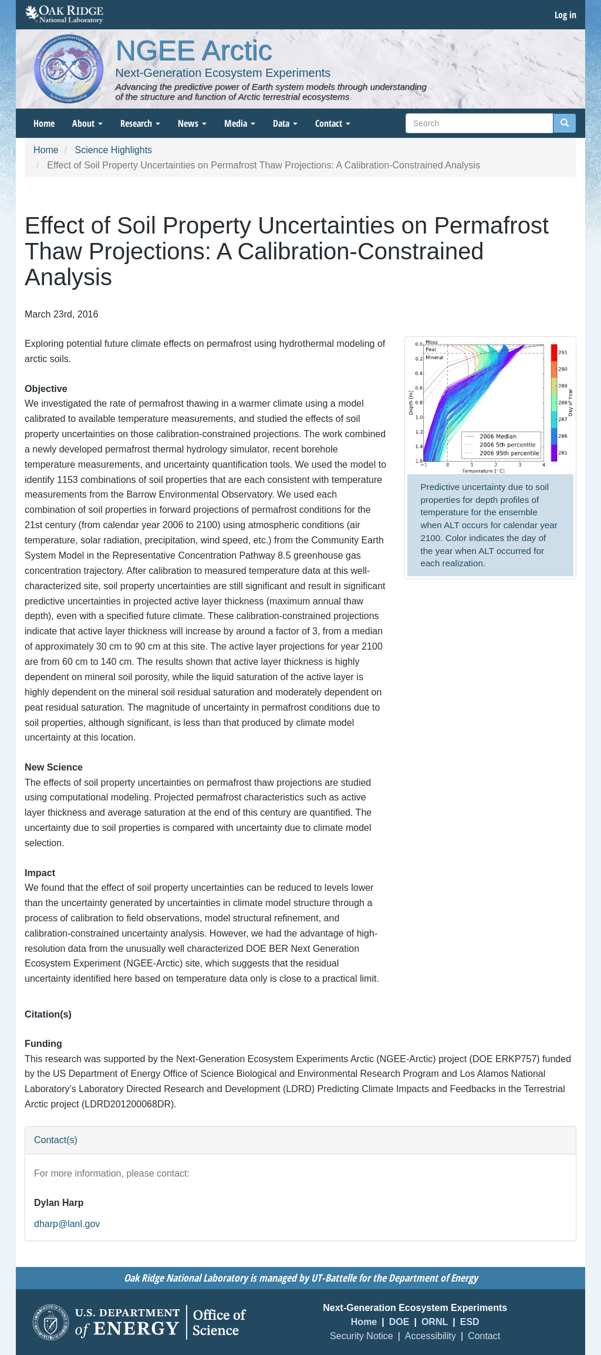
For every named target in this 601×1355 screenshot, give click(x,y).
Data (285, 123)
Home (44, 123)
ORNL (434, 1322)
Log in (565, 14)
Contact (332, 123)
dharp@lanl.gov (67, 1224)
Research (140, 123)
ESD (470, 1322)
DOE (399, 1322)
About (87, 123)
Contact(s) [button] (55, 1140)
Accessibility (430, 1336)
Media (239, 123)
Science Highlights (113, 150)
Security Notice (361, 1336)
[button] (490, 406)
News (192, 123)
